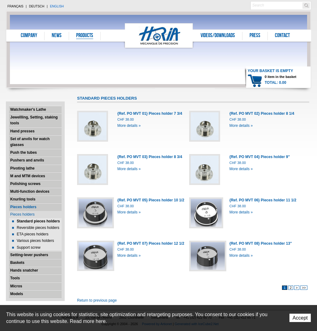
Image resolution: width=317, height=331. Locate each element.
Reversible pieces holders (38, 228)
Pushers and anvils (27, 160)
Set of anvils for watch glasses (30, 142)
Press (255, 36)
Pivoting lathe (22, 168)
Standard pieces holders (38, 221)
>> (304, 288)
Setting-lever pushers (29, 255)
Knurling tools (22, 199)
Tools (15, 278)
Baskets (17, 262)
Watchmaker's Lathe (28, 109)
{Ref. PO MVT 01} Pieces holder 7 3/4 (149, 113)
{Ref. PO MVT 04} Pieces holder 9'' (259, 157)
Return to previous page (97, 300)
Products (84, 36)
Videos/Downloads (218, 36)
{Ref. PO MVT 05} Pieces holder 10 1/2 (150, 200)
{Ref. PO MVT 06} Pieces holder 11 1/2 (262, 200)
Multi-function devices (30, 191)
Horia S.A (159, 35)
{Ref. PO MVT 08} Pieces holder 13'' (260, 243)
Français (15, 6)
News (57, 36)
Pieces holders (23, 207)
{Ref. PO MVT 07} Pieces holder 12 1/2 (150, 243)
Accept (300, 317)
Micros (16, 286)
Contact (282, 36)
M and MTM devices (27, 176)
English (57, 6)
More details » (129, 125)
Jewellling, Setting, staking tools (34, 120)
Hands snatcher (24, 270)
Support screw (29, 247)
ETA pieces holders (33, 234)
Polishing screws (25, 184)
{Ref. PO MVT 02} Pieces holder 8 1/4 (261, 113)
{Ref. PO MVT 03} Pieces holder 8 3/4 (149, 157)
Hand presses (22, 131)
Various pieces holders (35, 241)
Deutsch (36, 6)
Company (29, 36)
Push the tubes (23, 152)
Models (16, 294)
